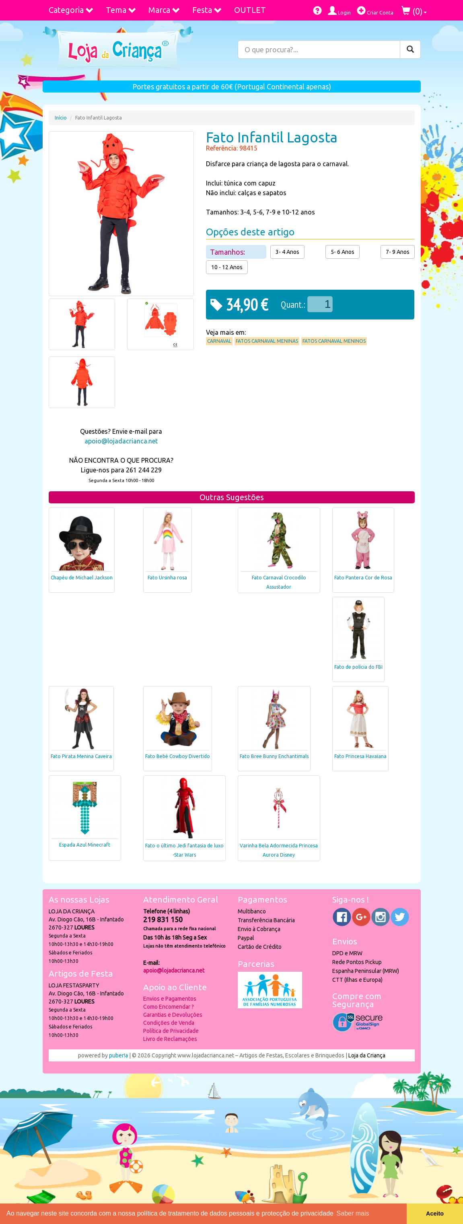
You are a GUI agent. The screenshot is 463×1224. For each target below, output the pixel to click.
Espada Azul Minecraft (84, 844)
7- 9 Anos (397, 252)
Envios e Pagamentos (169, 998)
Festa (207, 9)
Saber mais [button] (353, 1213)
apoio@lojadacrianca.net (121, 441)
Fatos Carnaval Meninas (267, 341)
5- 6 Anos (342, 252)
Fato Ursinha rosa (167, 577)
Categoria (71, 9)
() (414, 11)
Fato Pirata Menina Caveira (81, 756)
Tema (121, 9)
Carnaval (219, 341)
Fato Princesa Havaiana (360, 756)
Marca (164, 9)
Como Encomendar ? (168, 1007)
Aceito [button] (435, 1213)
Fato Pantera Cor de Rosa (363, 577)
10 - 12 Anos (227, 267)
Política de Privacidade (171, 1031)
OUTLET (250, 9)
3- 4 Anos (287, 252)
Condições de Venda (168, 1023)
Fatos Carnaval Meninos (334, 341)
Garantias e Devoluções (172, 1015)
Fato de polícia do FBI (358, 667)
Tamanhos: (228, 252)
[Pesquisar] (410, 49)
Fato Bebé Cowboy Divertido (177, 756)
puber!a (118, 1055)
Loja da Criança (366, 1055)
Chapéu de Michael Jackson (82, 577)
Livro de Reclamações (170, 1039)
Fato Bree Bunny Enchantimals (274, 756)
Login (339, 10)
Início (61, 117)
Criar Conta (375, 10)
